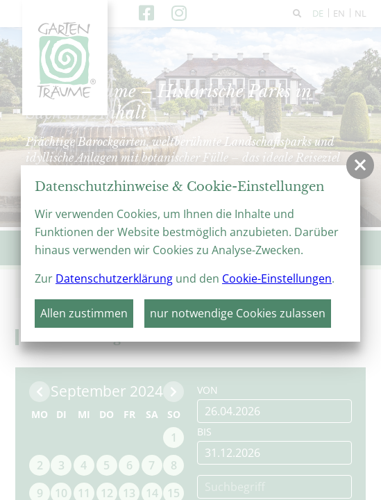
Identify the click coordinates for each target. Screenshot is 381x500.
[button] (360, 165)
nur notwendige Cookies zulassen (237, 313)
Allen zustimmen (84, 313)
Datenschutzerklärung (114, 278)
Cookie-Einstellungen (277, 278)
